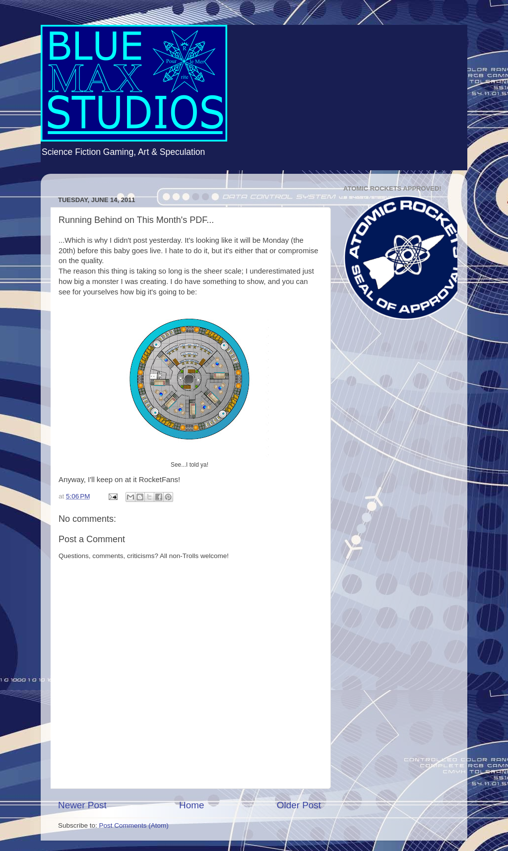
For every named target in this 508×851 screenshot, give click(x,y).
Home (191, 805)
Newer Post (82, 805)
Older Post (299, 805)
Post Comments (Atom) (134, 825)
